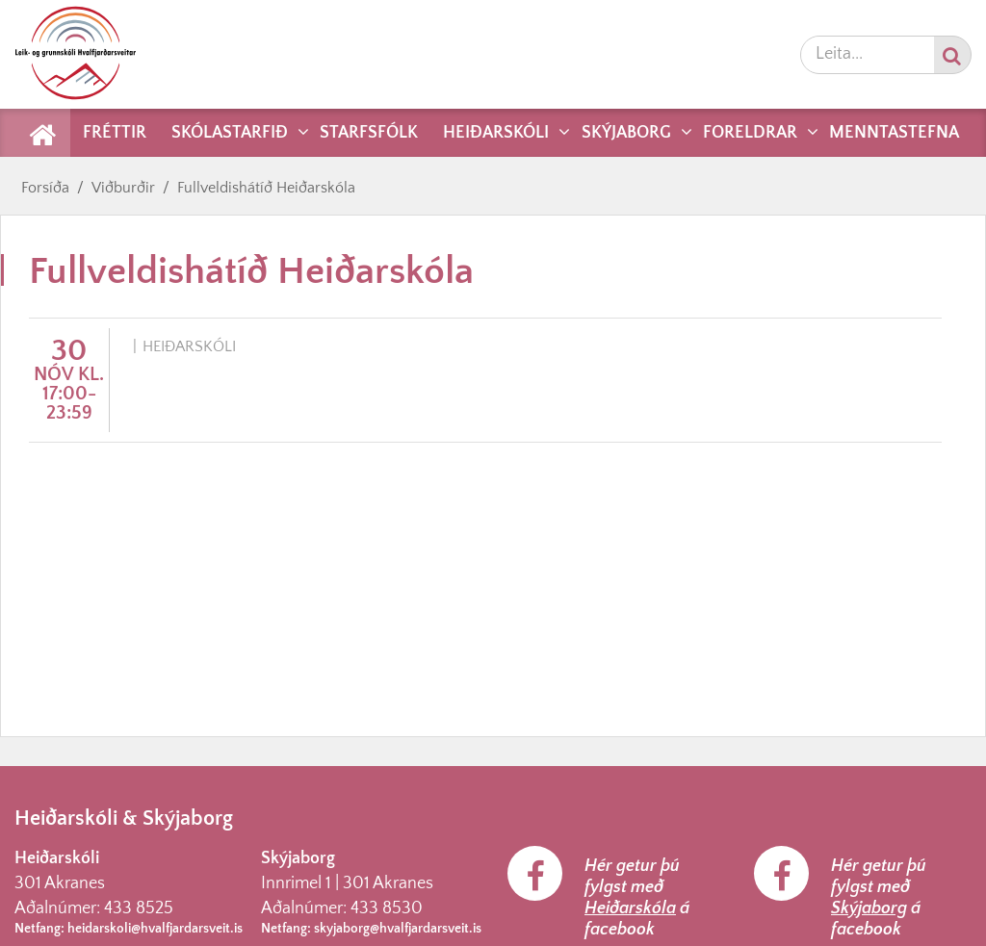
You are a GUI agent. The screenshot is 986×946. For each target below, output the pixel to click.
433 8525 (138, 908)
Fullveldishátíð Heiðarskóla (266, 187)
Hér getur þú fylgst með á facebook (636, 898)
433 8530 (386, 908)
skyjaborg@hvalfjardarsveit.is (397, 928)
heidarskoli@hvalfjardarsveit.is (155, 928)
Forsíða (45, 187)
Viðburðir (123, 187)
